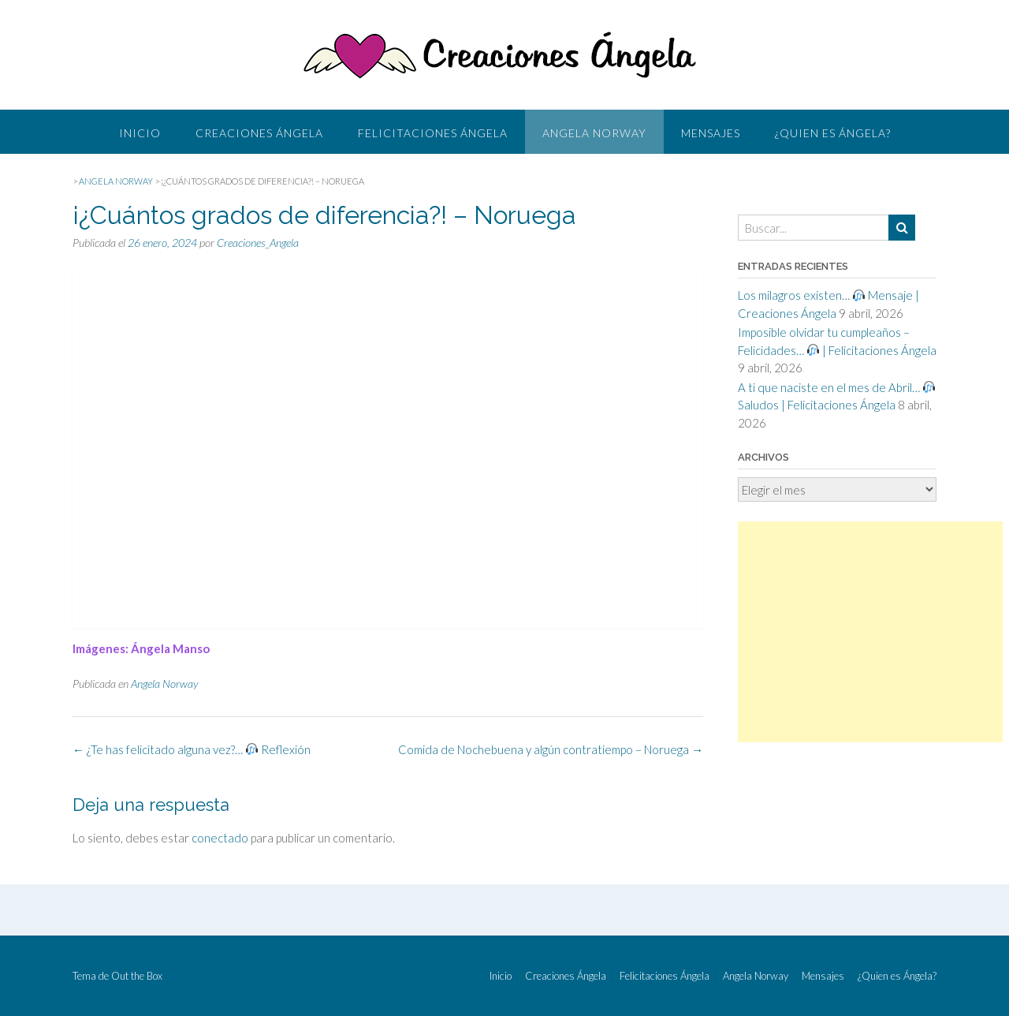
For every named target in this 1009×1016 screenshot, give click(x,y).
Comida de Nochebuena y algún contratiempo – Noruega (550, 749)
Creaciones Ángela (259, 133)
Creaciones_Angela (258, 242)
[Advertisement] (870, 631)
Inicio (140, 133)
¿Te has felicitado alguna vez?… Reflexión (192, 749)
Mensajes (710, 133)
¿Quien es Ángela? (833, 133)
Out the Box (136, 975)
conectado (220, 838)
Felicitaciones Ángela (433, 133)
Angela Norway (594, 133)
